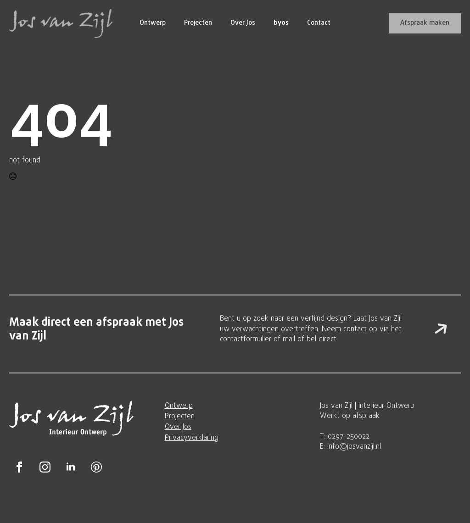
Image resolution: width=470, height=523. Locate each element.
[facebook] (19, 467)
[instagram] (45, 467)
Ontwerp (153, 23)
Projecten (198, 23)
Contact (318, 23)
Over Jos (242, 23)
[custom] (96, 467)
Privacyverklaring (191, 438)
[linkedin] (71, 467)
